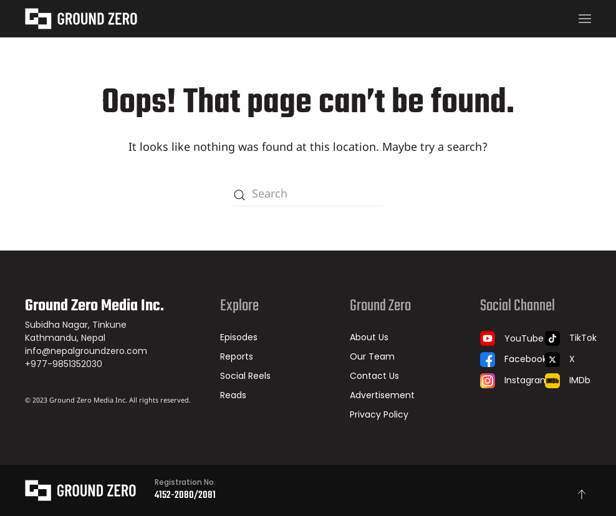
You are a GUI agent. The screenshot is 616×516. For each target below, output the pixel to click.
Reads (233, 395)
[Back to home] (81, 18)
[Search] (308, 194)
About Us (369, 337)
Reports (236, 356)
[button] (585, 18)
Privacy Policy (379, 414)
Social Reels (245, 376)
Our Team (372, 356)
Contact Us (374, 376)
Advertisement (382, 395)
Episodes (238, 337)
